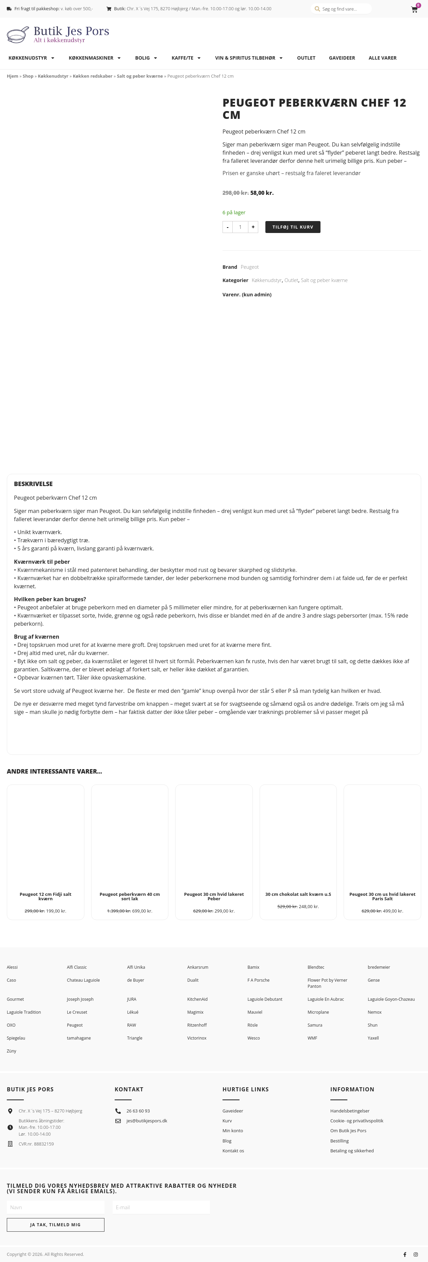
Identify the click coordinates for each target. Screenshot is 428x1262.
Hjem (12, 76)
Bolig (146, 58)
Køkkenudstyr (32, 58)
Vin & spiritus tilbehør (249, 58)
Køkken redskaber (93, 76)
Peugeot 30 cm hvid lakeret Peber (214, 896)
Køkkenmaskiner (95, 58)
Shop (28, 76)
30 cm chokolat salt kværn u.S (298, 894)
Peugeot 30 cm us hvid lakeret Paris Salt (382, 896)
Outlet (306, 57)
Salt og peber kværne (140, 76)
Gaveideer (342, 57)
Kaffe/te (186, 58)
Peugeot (250, 267)
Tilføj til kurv (293, 227)
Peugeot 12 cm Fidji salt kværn (45, 896)
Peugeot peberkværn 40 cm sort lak (130, 896)
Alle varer (383, 57)
